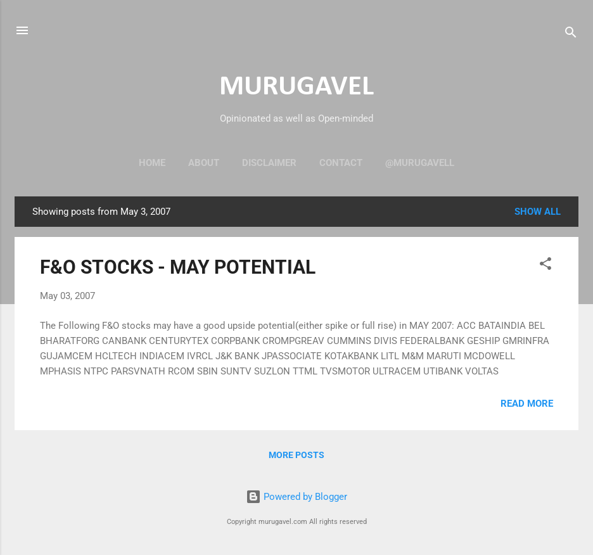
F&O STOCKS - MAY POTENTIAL (178, 267)
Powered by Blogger (296, 496)
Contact (340, 163)
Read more (527, 403)
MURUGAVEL (296, 87)
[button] (545, 266)
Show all (537, 211)
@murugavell (419, 163)
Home (152, 163)
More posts (296, 455)
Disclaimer (269, 163)
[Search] (570, 34)
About (203, 163)
